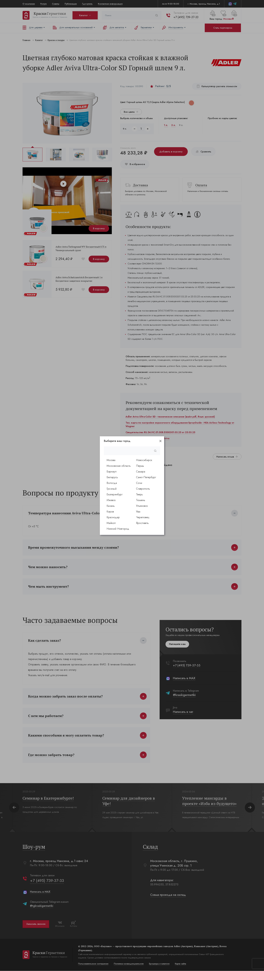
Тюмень (140, 500)
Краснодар (113, 517)
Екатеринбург (115, 494)
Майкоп (111, 523)
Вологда (112, 483)
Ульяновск (142, 506)
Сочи (139, 483)
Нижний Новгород (118, 529)
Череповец (142, 517)
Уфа (138, 512)
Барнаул (112, 471)
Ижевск (111, 500)
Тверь (139, 494)
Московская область (119, 466)
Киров (110, 512)
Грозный (112, 489)
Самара (140, 471)
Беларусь (112, 477)
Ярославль (142, 523)
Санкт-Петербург (146, 477)
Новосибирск (144, 460)
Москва (111, 460)
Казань (111, 506)
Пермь (140, 466)
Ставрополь (143, 489)
